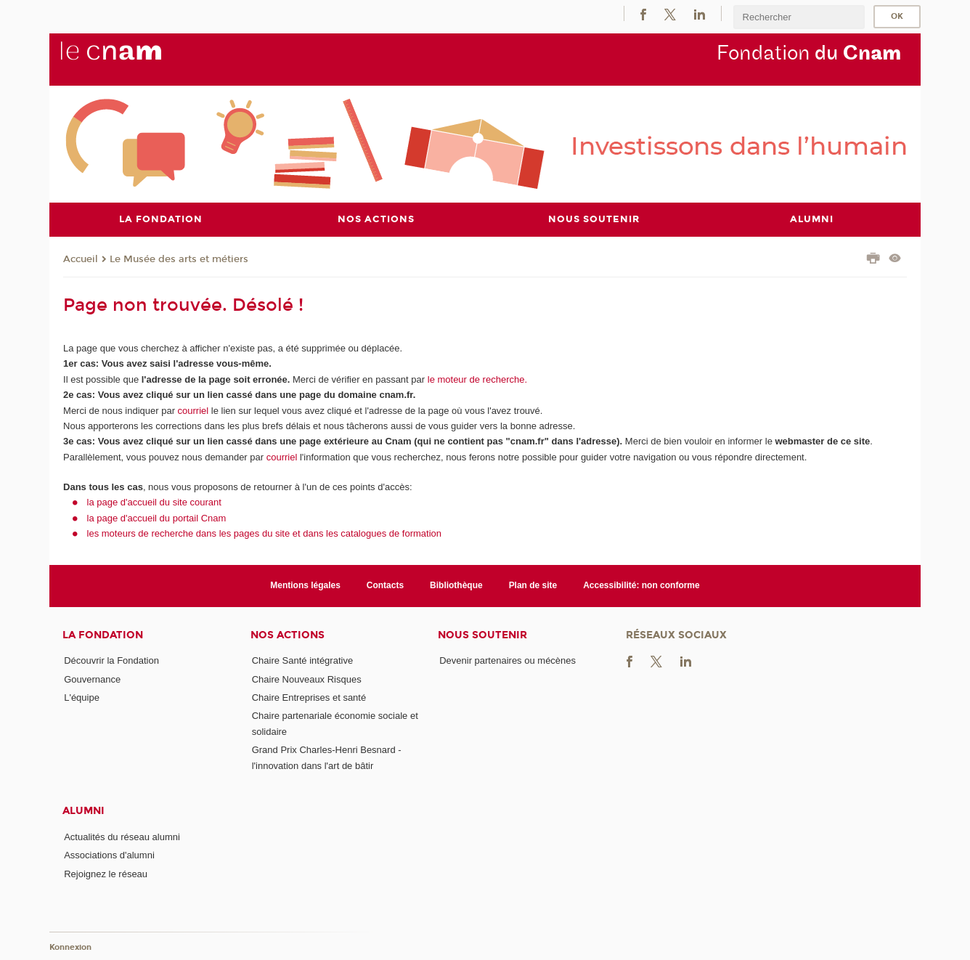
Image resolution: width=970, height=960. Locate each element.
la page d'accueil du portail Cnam (157, 517)
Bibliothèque (456, 585)
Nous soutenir (482, 634)
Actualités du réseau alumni (122, 836)
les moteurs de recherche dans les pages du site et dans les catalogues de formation (264, 533)
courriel (193, 409)
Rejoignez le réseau (105, 873)
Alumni (83, 811)
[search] (798, 17)
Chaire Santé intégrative (302, 660)
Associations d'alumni (109, 855)
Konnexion (70, 947)
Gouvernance (92, 678)
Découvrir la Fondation (111, 660)
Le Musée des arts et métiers (179, 258)
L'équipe (81, 697)
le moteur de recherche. (476, 378)
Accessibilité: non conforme (641, 585)
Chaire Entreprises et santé (309, 697)
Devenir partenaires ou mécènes (507, 660)
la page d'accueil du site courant (154, 502)
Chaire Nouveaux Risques (307, 678)
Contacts (385, 585)
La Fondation (102, 634)
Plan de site (533, 585)
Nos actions (287, 634)
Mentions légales (305, 585)
